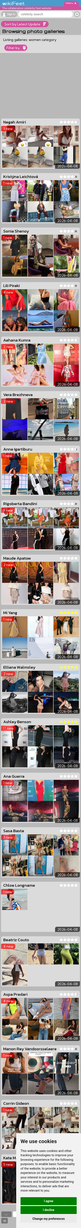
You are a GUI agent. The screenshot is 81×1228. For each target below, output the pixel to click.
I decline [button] (48, 1210)
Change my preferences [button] (48, 1218)
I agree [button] (48, 1201)
